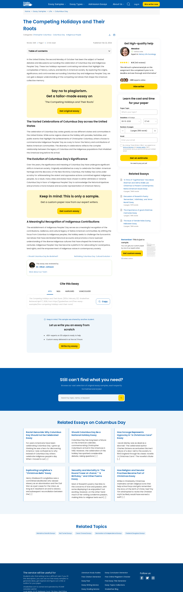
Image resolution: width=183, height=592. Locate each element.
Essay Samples (39, 11)
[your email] (138, 140)
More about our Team (38, 272)
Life (50, 11)
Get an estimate (139, 158)
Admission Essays (97, 4)
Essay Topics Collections (115, 585)
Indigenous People (73, 35)
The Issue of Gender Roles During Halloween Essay (137, 222)
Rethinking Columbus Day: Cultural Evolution (92, 256)
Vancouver (85, 291)
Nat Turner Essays (65, 533)
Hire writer (138, 86)
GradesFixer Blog (111, 589)
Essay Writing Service (90, 585)
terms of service (128, 147)
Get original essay (69, 110)
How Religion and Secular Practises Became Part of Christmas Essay (130, 473)
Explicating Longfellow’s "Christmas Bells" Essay (39, 472)
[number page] (139, 130)
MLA (58, 291)
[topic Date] (130, 121)
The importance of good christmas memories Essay (138, 211)
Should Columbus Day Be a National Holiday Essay (86, 434)
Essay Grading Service (90, 589)
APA (50, 291)
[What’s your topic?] (138, 112)
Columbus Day (61, 11)
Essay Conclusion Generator (116, 573)
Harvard (69, 291)
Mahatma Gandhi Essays (46, 533)
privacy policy (141, 147)
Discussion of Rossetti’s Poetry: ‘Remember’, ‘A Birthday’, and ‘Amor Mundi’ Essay (138, 199)
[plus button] (155, 130)
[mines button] (122, 130)
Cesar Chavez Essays (83, 533)
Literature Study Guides (91, 573)
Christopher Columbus (42, 35)
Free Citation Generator (91, 577)
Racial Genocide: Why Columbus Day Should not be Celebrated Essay (43, 435)
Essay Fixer (86, 581)
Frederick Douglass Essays (135, 533)
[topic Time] (150, 121)
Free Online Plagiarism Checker (117, 577)
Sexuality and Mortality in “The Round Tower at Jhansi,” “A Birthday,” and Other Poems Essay (88, 474)
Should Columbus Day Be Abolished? (43, 256)
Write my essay (69, 346)
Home (27, 11)
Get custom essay (69, 211)
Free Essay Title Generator (115, 581)
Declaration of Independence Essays (108, 533)
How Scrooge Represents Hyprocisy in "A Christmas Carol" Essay (134, 435)
